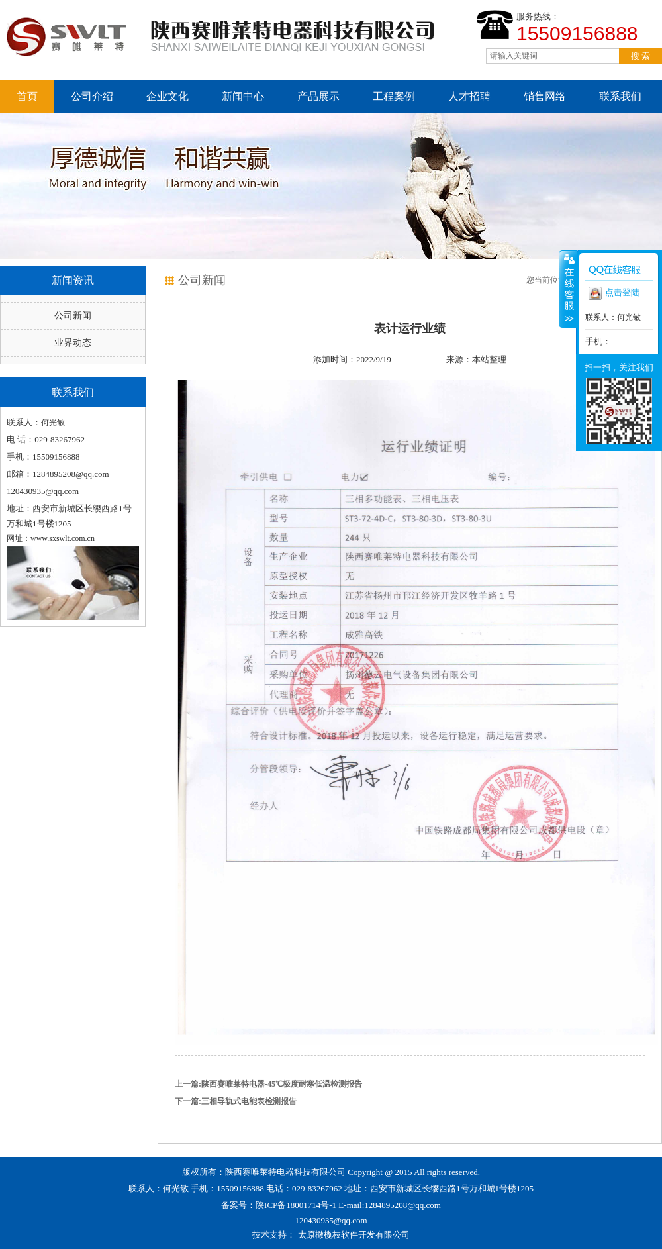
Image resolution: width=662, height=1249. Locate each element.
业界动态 (72, 343)
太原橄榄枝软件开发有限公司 (354, 1235)
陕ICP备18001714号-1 (296, 1205)
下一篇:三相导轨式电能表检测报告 (236, 1101)
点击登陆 (614, 293)
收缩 (568, 289)
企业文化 (167, 96)
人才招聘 (469, 96)
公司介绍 (92, 96)
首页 (27, 96)
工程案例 (394, 96)
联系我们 (620, 96)
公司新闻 (72, 316)
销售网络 (545, 96)
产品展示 (318, 96)
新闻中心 (243, 96)
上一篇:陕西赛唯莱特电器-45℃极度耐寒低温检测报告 (268, 1084)
